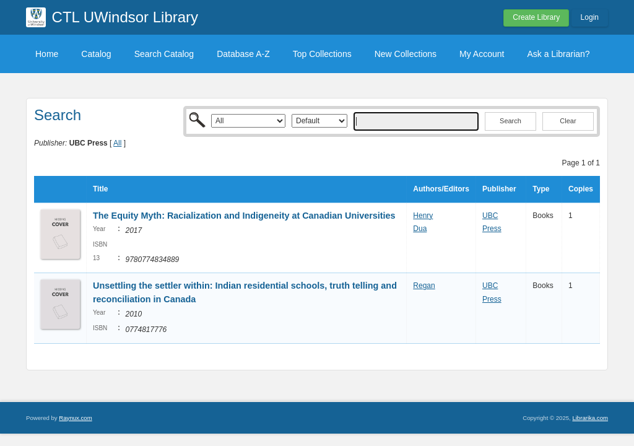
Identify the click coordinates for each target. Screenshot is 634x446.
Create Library (536, 17)
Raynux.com (75, 417)
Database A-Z (243, 54)
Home (46, 54)
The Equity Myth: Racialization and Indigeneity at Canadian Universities (244, 216)
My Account (481, 54)
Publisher (499, 189)
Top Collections (322, 54)
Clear (568, 121)
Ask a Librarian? (558, 54)
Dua (420, 228)
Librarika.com (590, 417)
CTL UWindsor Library (125, 17)
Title (100, 189)
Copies (580, 189)
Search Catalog (164, 54)
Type (540, 189)
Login (590, 17)
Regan (424, 285)
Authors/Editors (441, 189)
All (117, 143)
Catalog (96, 54)
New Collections (405, 54)
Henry (423, 215)
